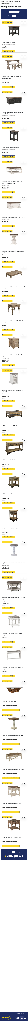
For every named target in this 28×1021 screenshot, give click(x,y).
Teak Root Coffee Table (9, 701)
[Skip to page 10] (17, 856)
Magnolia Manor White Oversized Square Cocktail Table (12, 182)
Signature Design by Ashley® (8, 44)
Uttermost (4, 703)
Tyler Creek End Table (8, 42)
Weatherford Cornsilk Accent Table (12, 735)
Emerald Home (5, 288)
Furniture (9, 1)
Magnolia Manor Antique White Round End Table (13, 252)
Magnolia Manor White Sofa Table (12, 667)
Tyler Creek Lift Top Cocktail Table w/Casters (12, 112)
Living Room (16, 1)
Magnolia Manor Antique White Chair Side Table (13, 391)
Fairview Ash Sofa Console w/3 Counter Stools (11, 77)
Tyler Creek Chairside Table (10, 147)
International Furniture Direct (8, 428)
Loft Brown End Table (8, 494)
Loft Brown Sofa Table (8, 460)
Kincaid (3, 737)
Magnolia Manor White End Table (12, 633)
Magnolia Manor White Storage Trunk (13, 217)
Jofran (3, 80)
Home (2, 1)
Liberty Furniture (5, 185)
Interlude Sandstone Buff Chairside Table (12, 355)
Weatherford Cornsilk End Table (11, 803)
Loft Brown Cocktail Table (9, 426)
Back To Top (14, 857)
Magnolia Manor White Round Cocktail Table (13, 598)
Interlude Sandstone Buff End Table (12, 321)
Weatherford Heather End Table (11, 837)
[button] (22, 22)
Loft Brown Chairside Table (10, 528)
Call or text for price (10, 710)
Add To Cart (8, 51)
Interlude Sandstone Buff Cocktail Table (14, 287)
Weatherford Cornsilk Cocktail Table (13, 769)
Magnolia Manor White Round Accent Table (13, 562)
